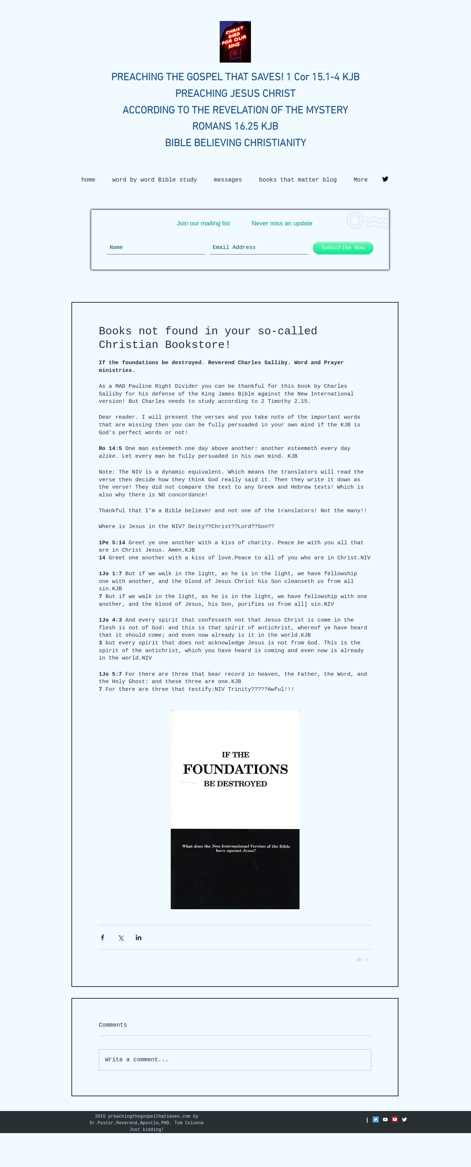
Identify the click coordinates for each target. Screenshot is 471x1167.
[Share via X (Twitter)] (120, 937)
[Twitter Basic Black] (385, 179)
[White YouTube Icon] (385, 1119)
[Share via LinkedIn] (138, 937)
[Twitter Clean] (404, 1119)
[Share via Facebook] (102, 937)
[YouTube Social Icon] (395, 1119)
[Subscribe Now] (343, 248)
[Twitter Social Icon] (376, 1119)
